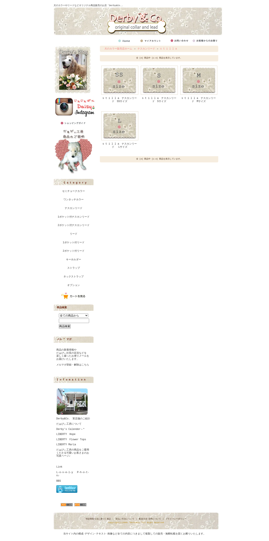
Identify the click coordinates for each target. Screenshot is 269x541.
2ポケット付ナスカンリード (73, 225)
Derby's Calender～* (70, 429)
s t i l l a (168, 48)
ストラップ (73, 268)
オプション (73, 285)
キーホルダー (73, 259)
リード (73, 234)
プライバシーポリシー (175, 519)
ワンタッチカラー (73, 199)
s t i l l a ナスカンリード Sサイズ (159, 100)
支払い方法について (124, 519)
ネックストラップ (73, 276)
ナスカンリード (73, 208)
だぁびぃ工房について (69, 424)
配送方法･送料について (150, 519)
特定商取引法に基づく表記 (98, 519)
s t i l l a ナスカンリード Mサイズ (199, 100)
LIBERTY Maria (66, 444)
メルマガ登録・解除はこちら (72, 364)
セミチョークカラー (73, 191)
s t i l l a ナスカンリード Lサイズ (120, 145)
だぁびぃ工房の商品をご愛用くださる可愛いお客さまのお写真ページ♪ (72, 452)
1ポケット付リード (73, 242)
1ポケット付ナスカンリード (73, 216)
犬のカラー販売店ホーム (118, 48)
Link (59, 466)
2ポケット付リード (73, 251)
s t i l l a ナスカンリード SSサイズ (120, 100)
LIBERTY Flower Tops (71, 439)
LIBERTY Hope (65, 434)
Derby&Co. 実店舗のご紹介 (73, 418)
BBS (58, 481)
